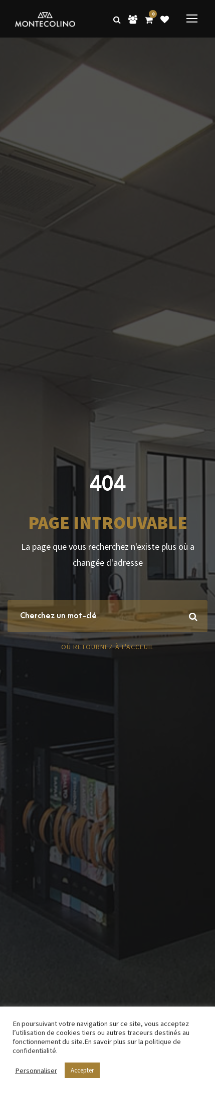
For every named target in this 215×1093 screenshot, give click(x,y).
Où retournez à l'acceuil (107, 646)
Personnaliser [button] (36, 1070)
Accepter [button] (82, 1070)
